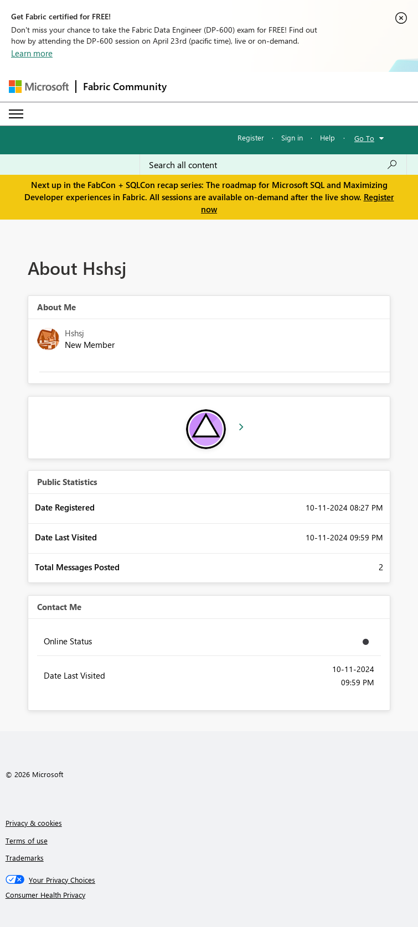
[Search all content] (273, 164)
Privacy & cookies (34, 822)
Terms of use (27, 840)
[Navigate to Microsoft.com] (39, 86)
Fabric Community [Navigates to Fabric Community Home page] (125, 86)
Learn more (32, 53)
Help (327, 137)
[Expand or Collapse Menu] (16, 114)
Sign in (292, 137)
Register (251, 137)
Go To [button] (364, 138)
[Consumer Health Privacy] (209, 894)
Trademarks (25, 857)
